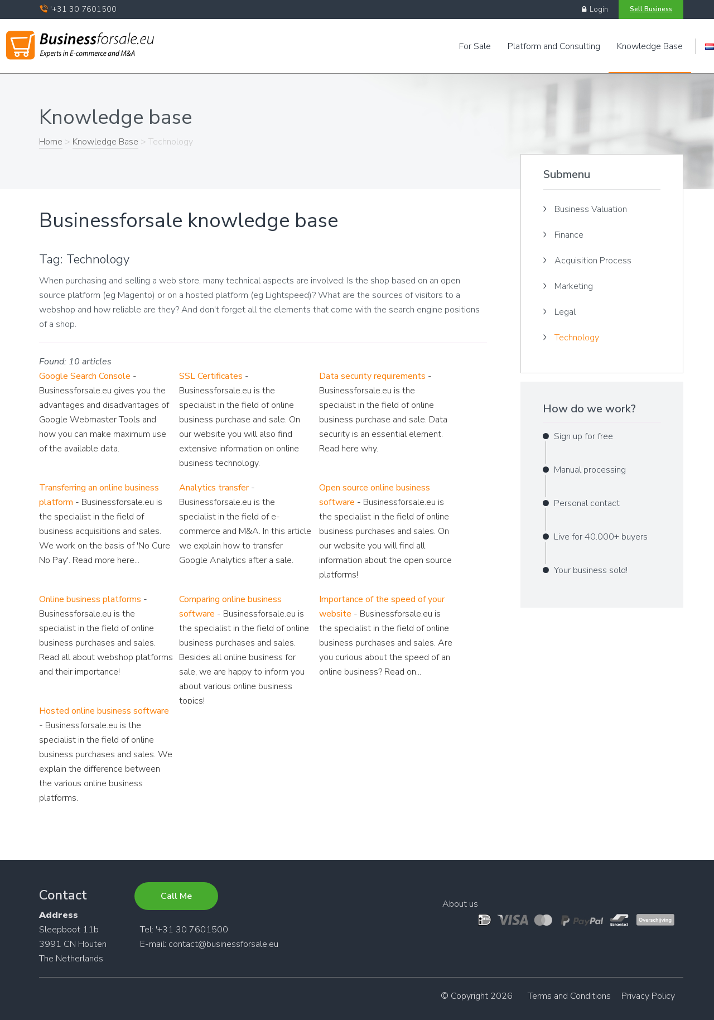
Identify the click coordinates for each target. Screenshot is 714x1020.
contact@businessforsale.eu (223, 944)
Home (50, 142)
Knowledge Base (650, 46)
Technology (576, 337)
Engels (709, 47)
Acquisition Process (592, 260)
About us (460, 904)
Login (595, 9)
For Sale (475, 46)
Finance (568, 235)
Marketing (573, 286)
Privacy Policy (648, 996)
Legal (565, 312)
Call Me (176, 896)
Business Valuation (590, 209)
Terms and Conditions (569, 996)
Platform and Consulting (554, 46)
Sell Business (651, 8)
